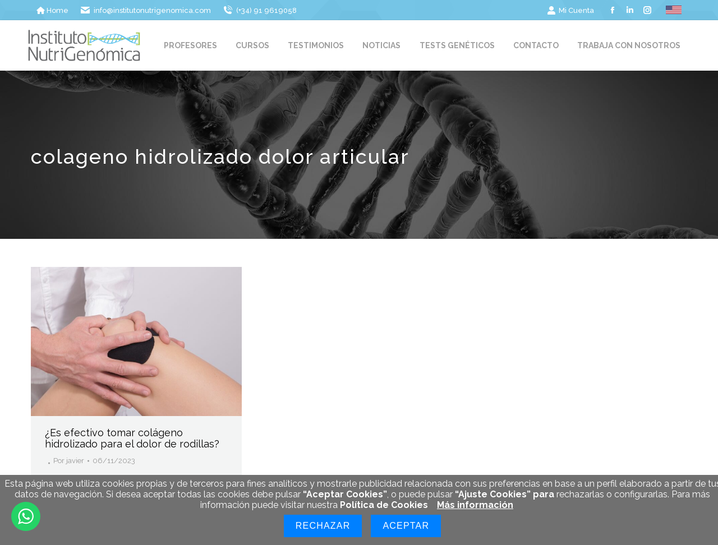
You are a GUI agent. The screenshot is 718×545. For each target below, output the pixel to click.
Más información (475, 505)
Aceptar (406, 525)
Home (52, 10)
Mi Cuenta (570, 10)
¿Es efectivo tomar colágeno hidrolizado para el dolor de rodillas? (132, 438)
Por (68, 460)
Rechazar (323, 525)
